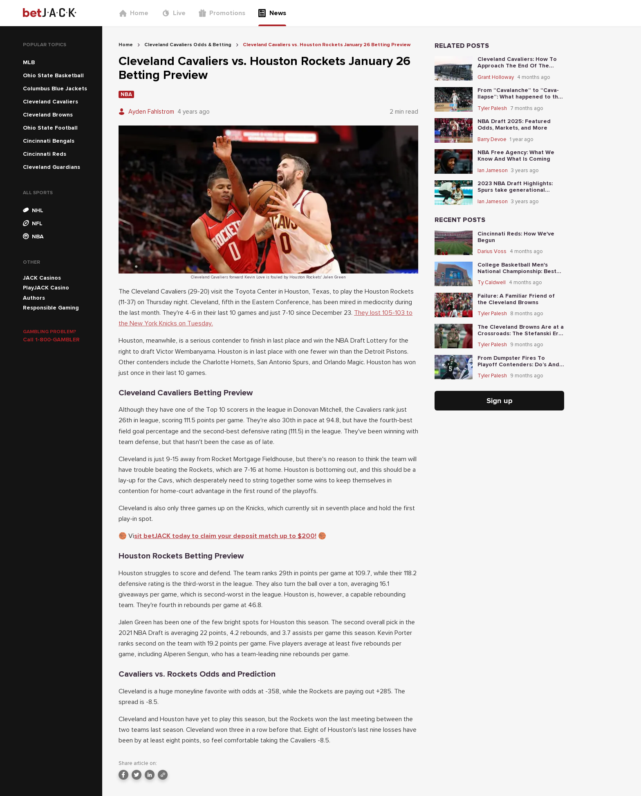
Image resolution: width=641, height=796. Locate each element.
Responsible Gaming (51, 307)
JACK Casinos (42, 277)
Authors (34, 297)
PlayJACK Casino (46, 287)
